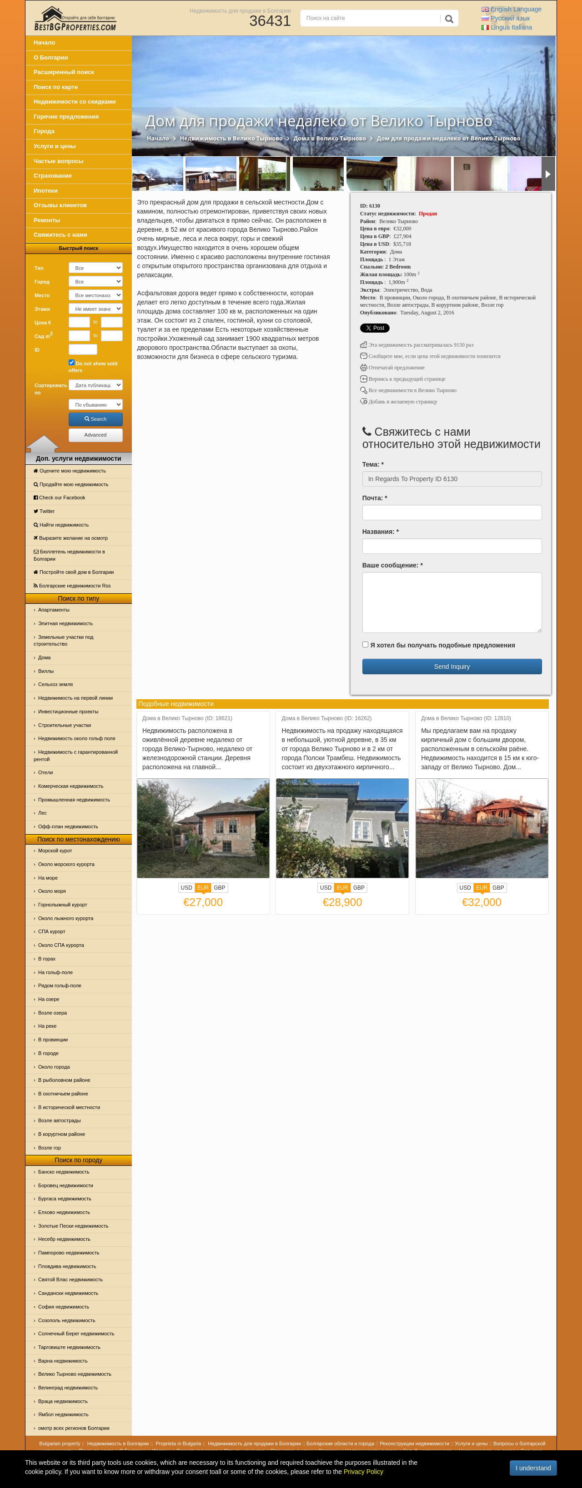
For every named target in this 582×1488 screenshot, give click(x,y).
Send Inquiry (452, 666)
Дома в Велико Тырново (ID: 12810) (466, 719)
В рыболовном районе (64, 1080)
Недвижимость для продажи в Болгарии (240, 10)
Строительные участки (64, 725)
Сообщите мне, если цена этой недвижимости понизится (430, 356)
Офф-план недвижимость (68, 826)
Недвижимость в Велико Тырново (231, 138)
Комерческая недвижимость (70, 786)
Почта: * (374, 498)
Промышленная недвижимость (74, 799)
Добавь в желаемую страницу (398, 401)
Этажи (42, 309)
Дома (44, 657)
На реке (47, 1026)
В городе (48, 1053)
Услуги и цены (55, 146)
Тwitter (44, 511)
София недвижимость (63, 1306)
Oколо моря (52, 891)
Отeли (45, 772)
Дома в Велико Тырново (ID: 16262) (327, 719)
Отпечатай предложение (392, 367)
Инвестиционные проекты (68, 711)
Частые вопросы (59, 161)
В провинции (53, 1039)
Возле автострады (59, 1120)
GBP (219, 888)
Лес (42, 813)
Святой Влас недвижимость (70, 1279)
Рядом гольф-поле (59, 985)
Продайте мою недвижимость (71, 484)
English (512, 9)
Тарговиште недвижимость (69, 1347)
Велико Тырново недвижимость (74, 1374)
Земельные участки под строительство (64, 640)
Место (42, 295)
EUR (203, 889)
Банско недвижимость (64, 1171)
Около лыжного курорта (65, 918)
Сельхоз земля (55, 684)
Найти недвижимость (61, 525)
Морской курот (55, 850)
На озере (48, 999)
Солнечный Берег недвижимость (76, 1333)
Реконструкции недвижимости (414, 1443)
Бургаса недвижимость (64, 1198)
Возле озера (52, 1012)
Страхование (53, 175)
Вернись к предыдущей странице (403, 379)
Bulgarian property (60, 1443)
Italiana (507, 27)
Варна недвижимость (63, 1361)
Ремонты (47, 220)
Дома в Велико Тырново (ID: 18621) (187, 719)
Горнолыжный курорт (62, 904)
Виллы (46, 671)
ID (37, 350)
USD (186, 888)
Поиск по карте (56, 87)
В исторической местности (69, 1107)
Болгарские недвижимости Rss (72, 585)
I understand (533, 1468)
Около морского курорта (66, 864)
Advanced (96, 435)
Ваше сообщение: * (392, 565)
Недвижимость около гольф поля (76, 738)
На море (48, 878)
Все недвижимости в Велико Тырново (408, 390)
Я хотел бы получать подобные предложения (438, 645)
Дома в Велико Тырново (329, 138)
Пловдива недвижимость (67, 1266)
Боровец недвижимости (65, 1185)
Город (42, 281)
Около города (54, 1067)
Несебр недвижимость (64, 1239)
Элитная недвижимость (65, 623)
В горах (46, 958)
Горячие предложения (66, 116)
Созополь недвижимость (66, 1320)
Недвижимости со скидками (75, 101)
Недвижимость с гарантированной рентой (76, 755)
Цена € (43, 322)
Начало (44, 42)
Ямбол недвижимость (63, 1414)
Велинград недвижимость (68, 1387)
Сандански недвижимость (68, 1293)
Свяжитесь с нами (60, 234)
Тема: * (373, 464)
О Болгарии (51, 57)
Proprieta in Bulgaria (178, 1443)
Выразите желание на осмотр (71, 538)
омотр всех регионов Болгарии (74, 1428)
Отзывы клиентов (60, 205)
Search (96, 419)
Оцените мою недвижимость (70, 470)
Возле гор (49, 1147)
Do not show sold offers (93, 366)
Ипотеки (46, 190)
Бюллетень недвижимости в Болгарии (69, 555)
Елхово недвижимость (64, 1212)
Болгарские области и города (340, 1443)
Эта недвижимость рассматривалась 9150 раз (417, 345)
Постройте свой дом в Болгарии (74, 572)
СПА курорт (51, 931)
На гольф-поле (55, 972)
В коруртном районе (61, 1134)
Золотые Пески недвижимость (73, 1226)
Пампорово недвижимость (69, 1252)
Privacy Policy (363, 1471)
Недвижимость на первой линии (75, 698)
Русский (506, 18)
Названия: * (380, 531)
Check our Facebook (59, 497)
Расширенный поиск (64, 72)
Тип (39, 268)
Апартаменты (54, 609)
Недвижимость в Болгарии (118, 1443)
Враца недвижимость (63, 1401)
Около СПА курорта (61, 945)
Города (44, 131)
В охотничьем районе (63, 1093)
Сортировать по (48, 389)
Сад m (44, 335)
